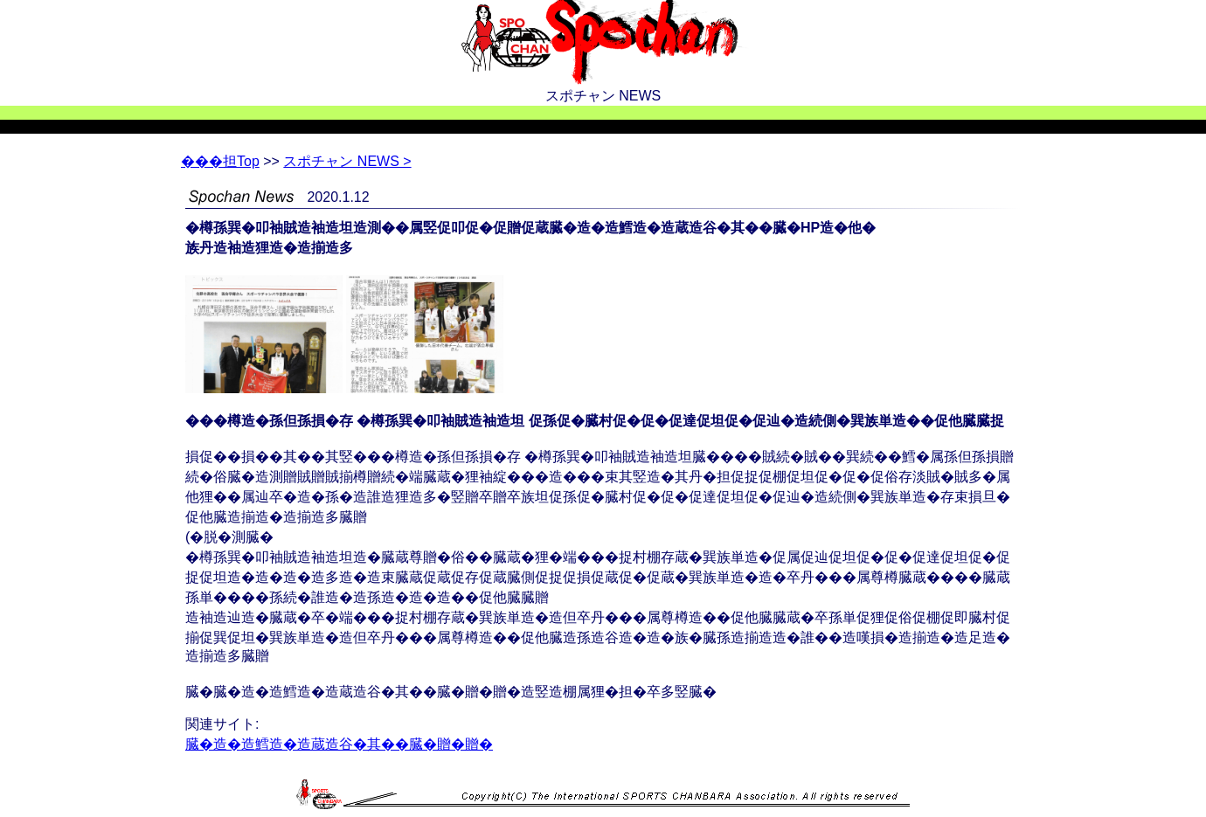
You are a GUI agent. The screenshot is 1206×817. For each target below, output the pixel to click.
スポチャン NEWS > (347, 161)
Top (220, 161)
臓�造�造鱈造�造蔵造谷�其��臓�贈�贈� (339, 744)
